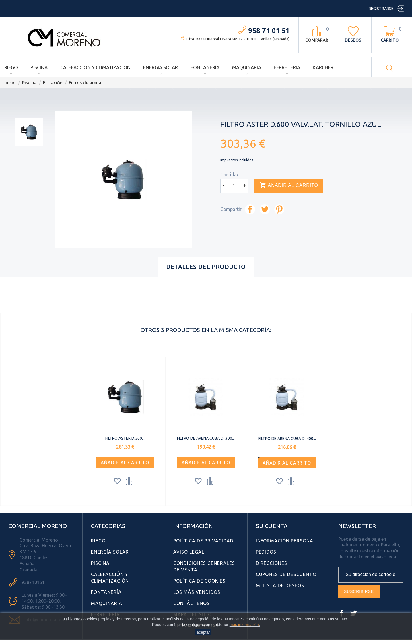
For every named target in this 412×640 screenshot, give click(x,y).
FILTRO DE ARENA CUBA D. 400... (287, 438)
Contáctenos (191, 603)
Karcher (323, 67)
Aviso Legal (188, 551)
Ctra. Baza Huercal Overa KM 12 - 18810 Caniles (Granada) (237, 39)
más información (244, 624)
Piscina (39, 67)
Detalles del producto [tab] (206, 266)
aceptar (203, 632)
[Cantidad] (234, 186)
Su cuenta (271, 526)
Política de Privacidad (203, 540)
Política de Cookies (199, 580)
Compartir (250, 209)
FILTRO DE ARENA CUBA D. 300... (206, 438)
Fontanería (205, 67)
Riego (11, 67)
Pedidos (266, 551)
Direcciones (271, 563)
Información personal (286, 540)
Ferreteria (287, 67)
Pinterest (279, 209)
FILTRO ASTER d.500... (125, 438)
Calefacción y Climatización (95, 67)
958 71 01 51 (268, 31)
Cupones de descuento (286, 574)
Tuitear (265, 209)
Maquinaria (246, 67)
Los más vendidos (196, 592)
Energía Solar (160, 67)
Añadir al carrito (289, 185)
